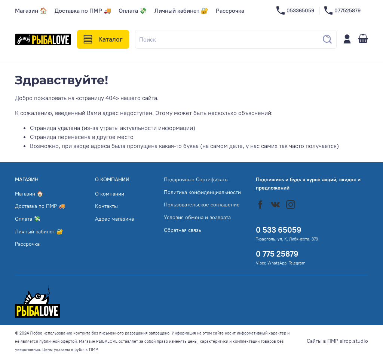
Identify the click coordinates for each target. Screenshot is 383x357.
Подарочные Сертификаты (196, 179)
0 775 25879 (277, 254)
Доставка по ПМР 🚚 (83, 10)
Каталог (103, 39)
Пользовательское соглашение (202, 204)
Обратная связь (182, 230)
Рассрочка (230, 10)
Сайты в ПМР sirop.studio (337, 341)
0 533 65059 (278, 230)
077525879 (342, 11)
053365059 (295, 11)
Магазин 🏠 (31, 10)
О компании (109, 193)
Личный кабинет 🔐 (181, 10)
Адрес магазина (114, 218)
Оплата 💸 (133, 10)
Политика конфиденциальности (202, 192)
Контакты (106, 206)
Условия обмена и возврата (197, 217)
